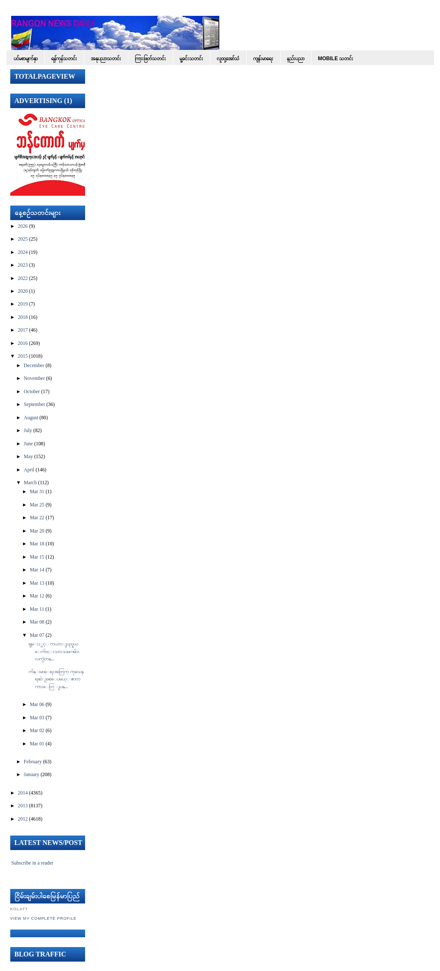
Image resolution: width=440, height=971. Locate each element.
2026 (23, 226)
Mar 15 (37, 557)
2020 (23, 291)
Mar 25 (37, 505)
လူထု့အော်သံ (228, 59)
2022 (23, 278)
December (34, 365)
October (32, 391)
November (34, 378)
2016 (23, 343)
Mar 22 (37, 518)
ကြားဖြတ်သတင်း (150, 59)
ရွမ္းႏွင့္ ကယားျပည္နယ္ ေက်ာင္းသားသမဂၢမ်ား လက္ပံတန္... (54, 651)
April (29, 470)
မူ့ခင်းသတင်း (191, 59)
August (31, 418)
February (33, 762)
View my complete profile (43, 918)
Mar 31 (37, 491)
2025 (23, 239)
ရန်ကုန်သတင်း (64, 59)
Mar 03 (37, 718)
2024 (23, 252)
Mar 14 (37, 570)
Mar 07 (37, 635)
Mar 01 (37, 744)
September (34, 404)
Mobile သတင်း (336, 59)
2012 (23, 819)
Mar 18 (37, 544)
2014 (23, 793)
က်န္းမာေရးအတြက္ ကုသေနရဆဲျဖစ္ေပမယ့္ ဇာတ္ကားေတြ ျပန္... (56, 679)
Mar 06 (37, 704)
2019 (23, 304)
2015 (23, 356)
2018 (23, 317)
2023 (23, 265)
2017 (23, 330)
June (28, 444)
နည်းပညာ (295, 59)
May (28, 456)
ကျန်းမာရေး (263, 59)
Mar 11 (37, 609)
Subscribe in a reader (32, 863)
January (31, 774)
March (30, 483)
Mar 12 (37, 596)
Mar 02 (37, 730)
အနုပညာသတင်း (106, 59)
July (28, 430)
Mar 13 (37, 583)
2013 (23, 806)
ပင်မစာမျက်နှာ (26, 59)
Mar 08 (37, 622)
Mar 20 (37, 531)
